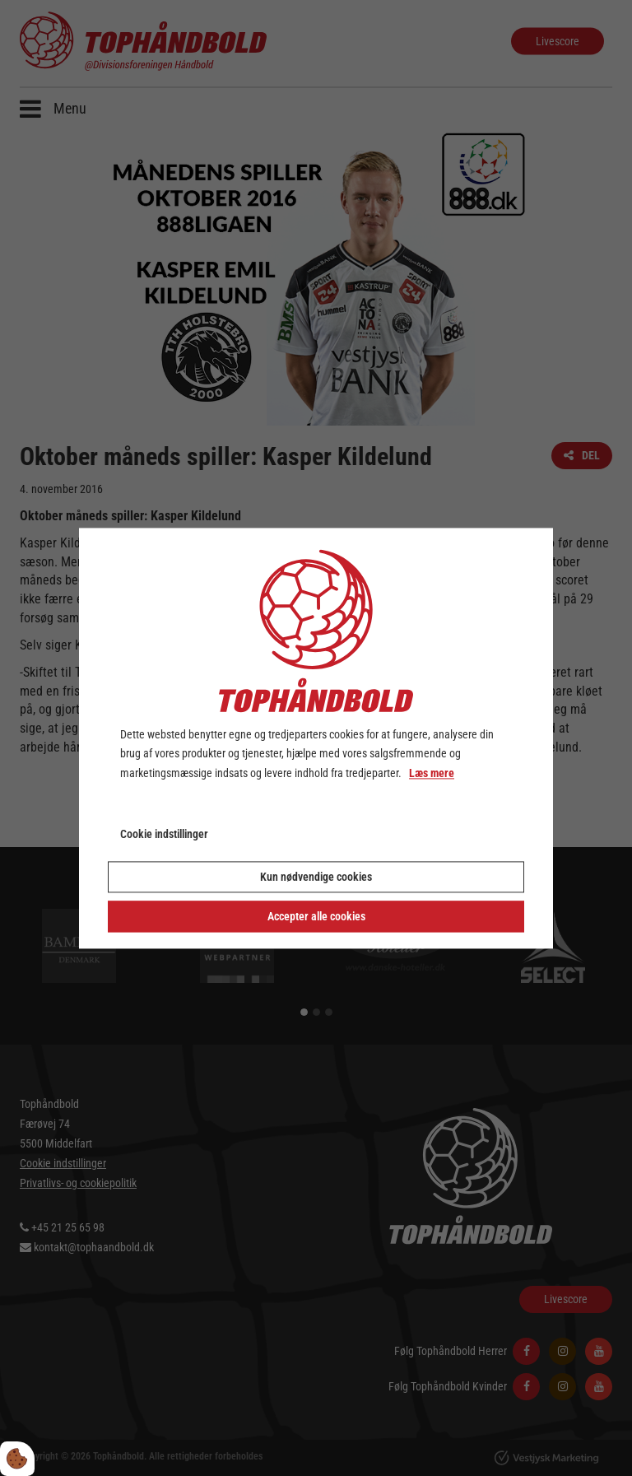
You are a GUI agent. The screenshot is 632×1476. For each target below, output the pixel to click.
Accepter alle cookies (316, 916)
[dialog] (316, 738)
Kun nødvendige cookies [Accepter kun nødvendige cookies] (316, 876)
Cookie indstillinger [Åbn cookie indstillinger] (164, 833)
